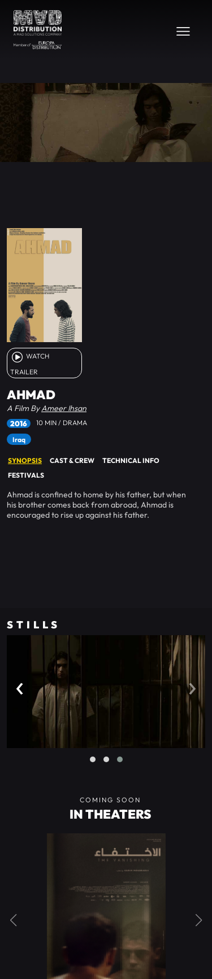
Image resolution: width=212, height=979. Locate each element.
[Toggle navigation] (183, 31)
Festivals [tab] (26, 475)
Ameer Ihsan (63, 408)
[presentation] (19, 686)
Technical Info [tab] (130, 460)
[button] (92, 759)
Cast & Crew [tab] (72, 460)
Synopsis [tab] (25, 460)
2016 (18, 423)
